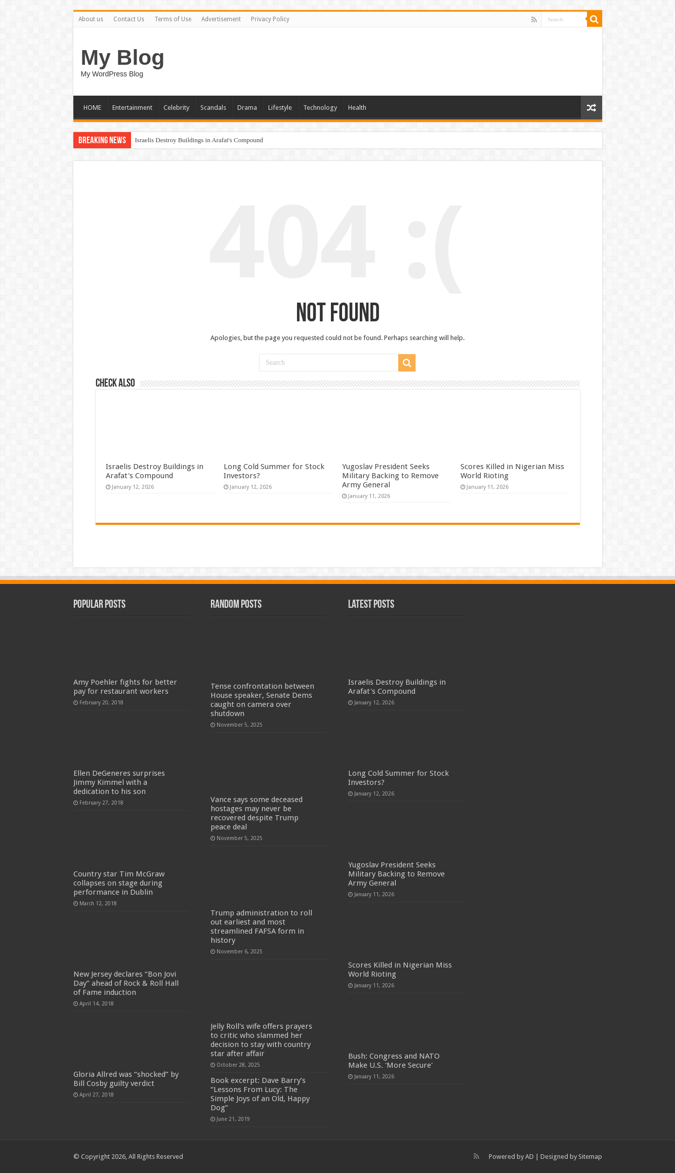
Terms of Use (172, 19)
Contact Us (128, 19)
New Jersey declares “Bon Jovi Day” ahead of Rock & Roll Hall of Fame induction (126, 983)
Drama (247, 107)
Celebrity (176, 107)
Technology (320, 107)
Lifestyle (280, 107)
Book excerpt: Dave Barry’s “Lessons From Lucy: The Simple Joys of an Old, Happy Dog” (260, 1094)
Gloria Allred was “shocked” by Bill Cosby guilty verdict (126, 1079)
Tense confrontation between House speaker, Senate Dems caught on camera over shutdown (262, 700)
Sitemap (590, 1156)
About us (90, 19)
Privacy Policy (270, 19)
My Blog (123, 57)
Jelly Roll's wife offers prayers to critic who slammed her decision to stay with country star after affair (261, 1040)
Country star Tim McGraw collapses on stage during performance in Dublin (118, 883)
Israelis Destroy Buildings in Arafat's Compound (199, 140)
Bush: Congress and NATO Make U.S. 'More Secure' (394, 1061)
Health (357, 107)
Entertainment (132, 107)
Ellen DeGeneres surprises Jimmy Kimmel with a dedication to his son (119, 782)
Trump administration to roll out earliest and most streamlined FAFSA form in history (261, 926)
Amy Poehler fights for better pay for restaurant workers (125, 687)
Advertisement (221, 19)
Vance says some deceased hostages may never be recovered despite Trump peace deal (256, 813)
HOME (92, 107)
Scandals (213, 107)
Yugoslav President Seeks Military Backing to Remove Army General (390, 475)
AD (529, 1156)
